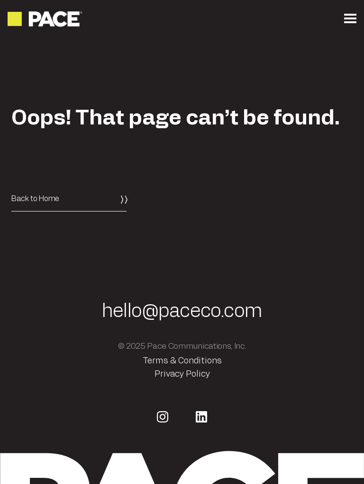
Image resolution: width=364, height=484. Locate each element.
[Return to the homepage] (46, 18)
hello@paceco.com (182, 311)
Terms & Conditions (182, 361)
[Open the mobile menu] (350, 19)
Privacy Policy (182, 374)
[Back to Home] (69, 198)
